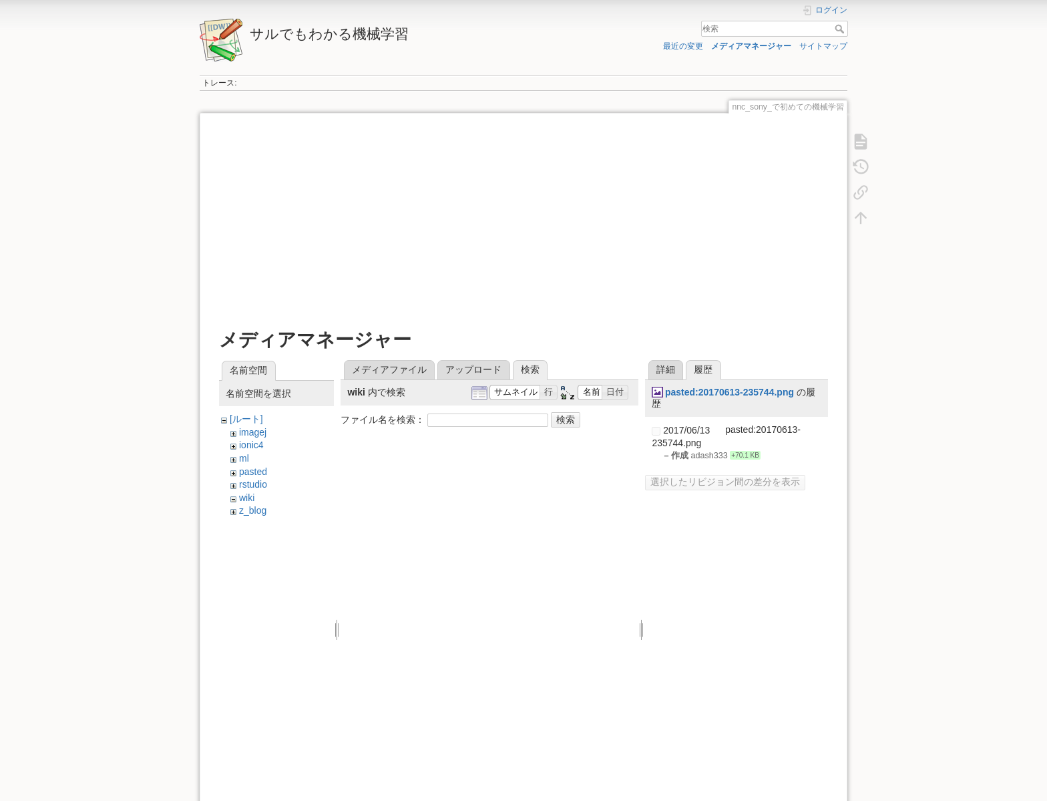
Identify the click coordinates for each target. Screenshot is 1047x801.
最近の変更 (683, 46)
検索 (841, 28)
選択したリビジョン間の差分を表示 (725, 481)
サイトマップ (823, 46)
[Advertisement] (523, 221)
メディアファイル (389, 369)
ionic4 (251, 445)
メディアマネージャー (751, 46)
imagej (252, 432)
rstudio (253, 484)
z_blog (252, 510)
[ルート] (246, 419)
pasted (253, 471)
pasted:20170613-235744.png (729, 392)
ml (244, 458)
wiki (246, 497)
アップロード (473, 369)
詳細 (665, 369)
